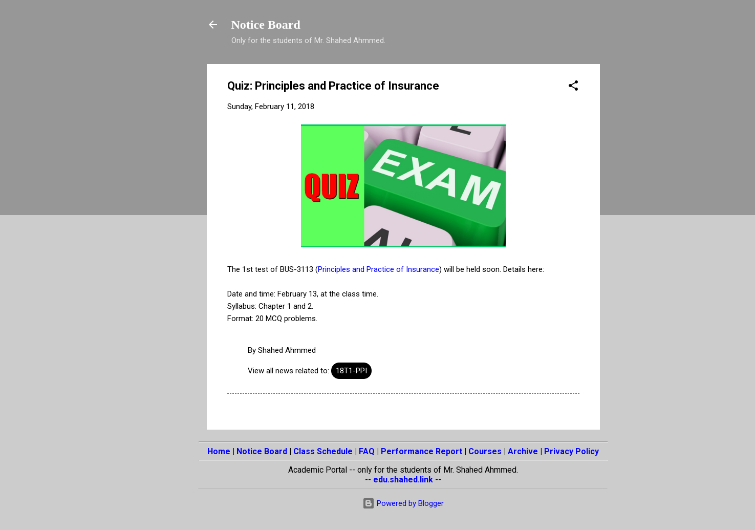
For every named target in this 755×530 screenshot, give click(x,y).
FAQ (367, 451)
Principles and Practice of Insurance (378, 269)
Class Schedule (323, 451)
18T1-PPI (351, 370)
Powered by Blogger (403, 503)
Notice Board (265, 24)
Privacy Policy (571, 451)
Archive (523, 451)
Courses (485, 451)
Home (218, 451)
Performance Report (421, 451)
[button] (573, 87)
